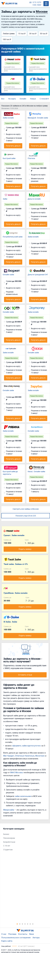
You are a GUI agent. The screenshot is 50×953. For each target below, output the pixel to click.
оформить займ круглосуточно (26, 745)
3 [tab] (22, 924)
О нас (3, 934)
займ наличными (23, 796)
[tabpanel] (23, 839)
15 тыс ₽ (22, 33)
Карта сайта (6, 941)
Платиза (31, 158)
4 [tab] (25, 924)
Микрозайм (8, 809)
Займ (5, 199)
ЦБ (30, 2)
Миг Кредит (8, 755)
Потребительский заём (12, 236)
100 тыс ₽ (7, 39)
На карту (12, 98)
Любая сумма (9, 33)
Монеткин (40, 755)
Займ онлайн (8, 117)
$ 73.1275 (37, 2)
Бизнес (6, 834)
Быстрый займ (9, 158)
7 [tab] (33, 924)
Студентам (7, 849)
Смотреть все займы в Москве (26, 509)
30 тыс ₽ (32, 33)
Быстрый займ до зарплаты (10, 472)
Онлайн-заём (8, 274)
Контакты (22, 934)
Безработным (9, 842)
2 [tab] (19, 924)
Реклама (12, 934)
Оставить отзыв (25, 675)
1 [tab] (17, 924)
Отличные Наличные (24, 755)
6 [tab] (30, 924)
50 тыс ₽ (43, 33)
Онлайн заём (8, 312)
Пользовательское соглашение (16, 937)
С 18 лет (6, 845)
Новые (33, 98)
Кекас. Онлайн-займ (36, 471)
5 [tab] (27, 924)
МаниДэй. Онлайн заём (38, 117)
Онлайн (23, 98)
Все (2, 98)
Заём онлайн (33, 236)
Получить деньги (13, 145)
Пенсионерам (9, 838)
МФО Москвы (16, 772)
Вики (31, 934)
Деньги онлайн (34, 199)
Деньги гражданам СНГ (38, 274)
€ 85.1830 (37, 5)
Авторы (36, 937)
